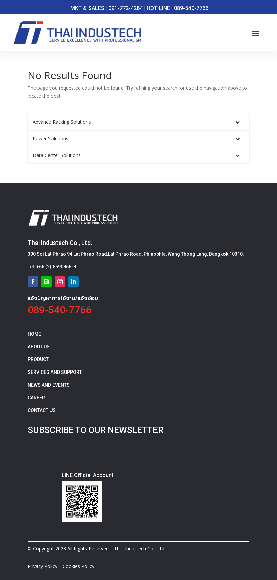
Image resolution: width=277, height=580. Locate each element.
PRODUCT (38, 359)
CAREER (36, 397)
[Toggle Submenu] (237, 122)
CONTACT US (42, 410)
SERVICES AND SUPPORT (55, 372)
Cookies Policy (78, 566)
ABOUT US (39, 346)
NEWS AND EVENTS (49, 385)
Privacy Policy (42, 566)
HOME (34, 334)
